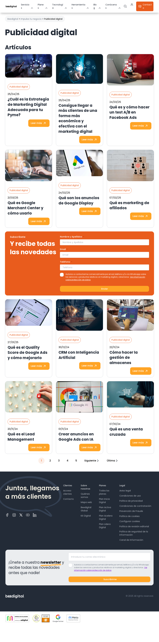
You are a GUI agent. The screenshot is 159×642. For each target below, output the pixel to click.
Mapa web (86, 502)
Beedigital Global (86, 509)
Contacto (68, 499)
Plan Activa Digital (105, 509)
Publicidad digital (19, 86)
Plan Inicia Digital (104, 500)
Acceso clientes (67, 492)
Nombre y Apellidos (72, 236)
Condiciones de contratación (135, 506)
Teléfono (66, 261)
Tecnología (57, 6)
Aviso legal (125, 490)
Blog (95, 6)
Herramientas (78, 6)
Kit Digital (86, 515)
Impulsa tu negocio (31, 18)
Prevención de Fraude (131, 511)
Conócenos (111, 6)
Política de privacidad (131, 500)
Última (112, 460)
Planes (41, 6)
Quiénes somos (85, 495)
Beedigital (12, 18)
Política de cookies (129, 516)
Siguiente (91, 460)
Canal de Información (131, 539)
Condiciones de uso (130, 495)
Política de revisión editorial (134, 526)
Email (64, 249)
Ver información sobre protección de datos (110, 569)
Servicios (25, 6)
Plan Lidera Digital (105, 526)
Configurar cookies (129, 521)
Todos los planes (104, 492)
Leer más (39, 123)
